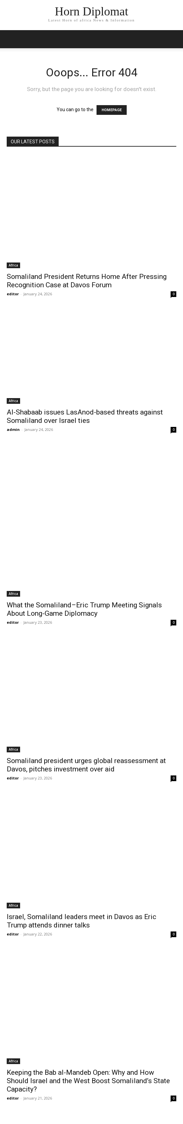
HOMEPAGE (112, 110)
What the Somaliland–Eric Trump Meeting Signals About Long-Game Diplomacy (84, 609)
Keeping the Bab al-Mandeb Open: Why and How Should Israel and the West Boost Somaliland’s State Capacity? (88, 1080)
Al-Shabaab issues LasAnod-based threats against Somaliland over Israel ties (85, 416)
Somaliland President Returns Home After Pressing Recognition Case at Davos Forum (87, 281)
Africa (13, 265)
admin (13, 429)
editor (13, 293)
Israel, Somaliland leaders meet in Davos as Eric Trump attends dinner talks (81, 921)
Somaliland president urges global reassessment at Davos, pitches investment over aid (86, 765)
